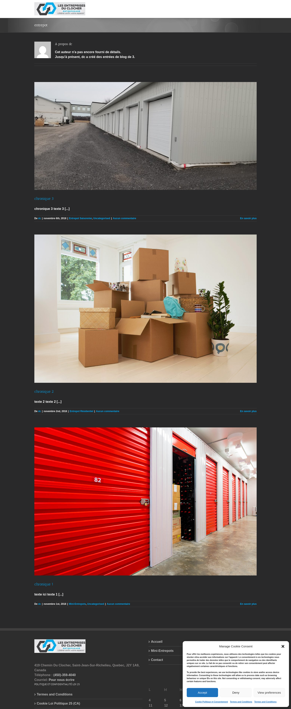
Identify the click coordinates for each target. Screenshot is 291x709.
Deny (235, 692)
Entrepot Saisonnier (80, 218)
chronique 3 (44, 198)
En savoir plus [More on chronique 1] (248, 604)
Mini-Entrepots (77, 604)
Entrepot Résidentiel (81, 411)
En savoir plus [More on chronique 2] (248, 411)
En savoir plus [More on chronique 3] (248, 218)
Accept (202, 692)
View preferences (269, 692)
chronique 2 (44, 391)
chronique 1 (43, 584)
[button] (283, 646)
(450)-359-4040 (64, 675)
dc (39, 218)
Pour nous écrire (61, 680)
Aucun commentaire (124, 218)
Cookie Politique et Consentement (211, 702)
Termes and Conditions (241, 702)
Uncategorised (101, 218)
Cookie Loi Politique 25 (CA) (58, 703)
